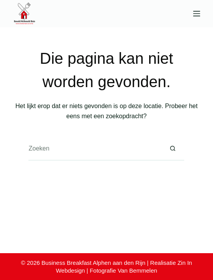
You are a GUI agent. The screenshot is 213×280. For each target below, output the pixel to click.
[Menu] (196, 13)
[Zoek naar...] (94, 149)
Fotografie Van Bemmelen (123, 270)
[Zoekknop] (172, 149)
